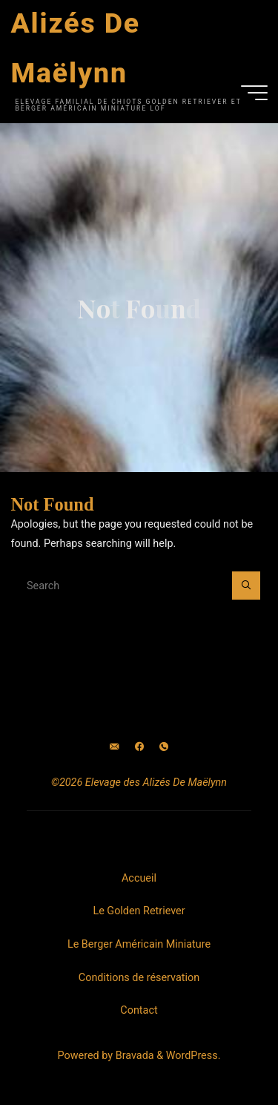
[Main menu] (254, 92)
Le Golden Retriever (139, 911)
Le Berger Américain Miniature (139, 944)
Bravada (133, 1055)
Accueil (139, 878)
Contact (138, 1010)
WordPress (192, 1055)
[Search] (245, 585)
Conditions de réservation (139, 977)
